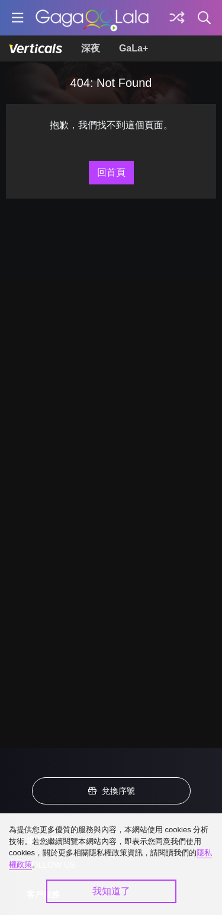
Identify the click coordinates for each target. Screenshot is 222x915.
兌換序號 (111, 791)
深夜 (90, 48)
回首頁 (111, 172)
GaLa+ (133, 48)
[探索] (177, 17)
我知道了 (111, 891)
